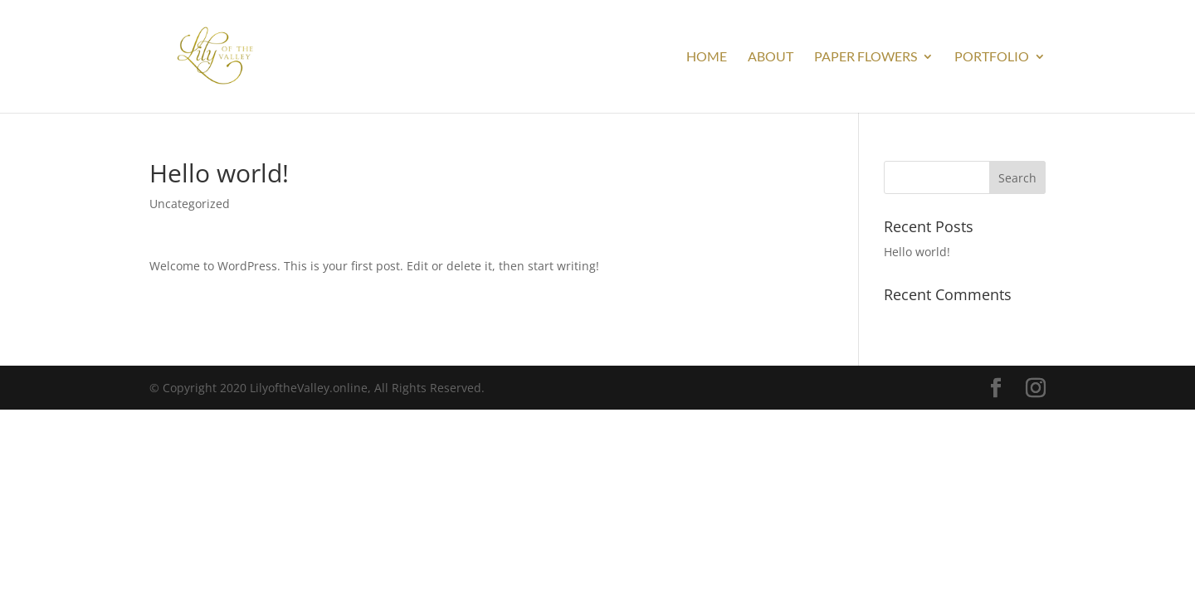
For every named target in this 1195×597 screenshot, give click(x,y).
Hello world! (917, 252)
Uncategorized (189, 203)
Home (706, 57)
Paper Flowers (865, 57)
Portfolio (991, 57)
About (770, 57)
